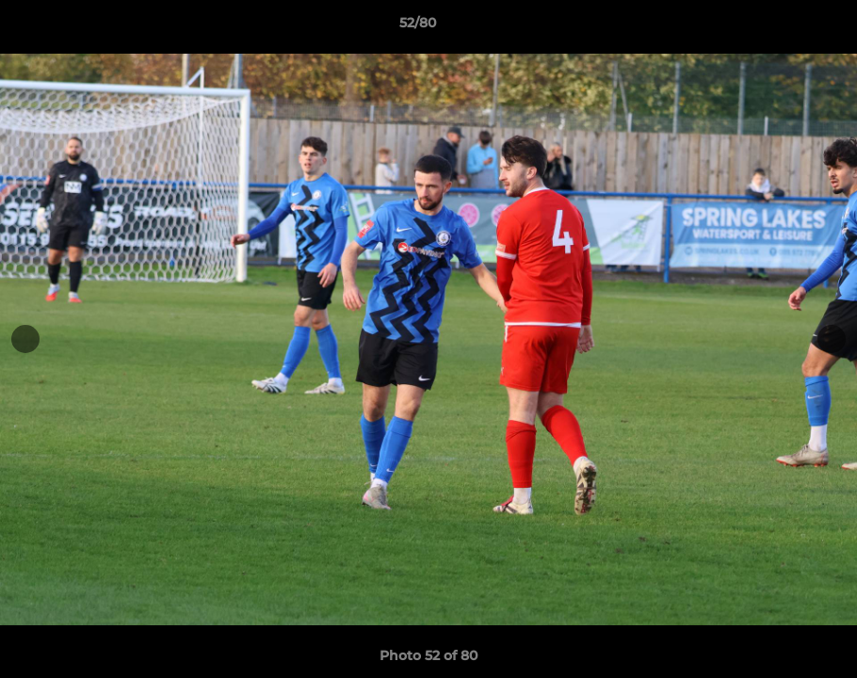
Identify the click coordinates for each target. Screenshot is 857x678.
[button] (778, 27)
